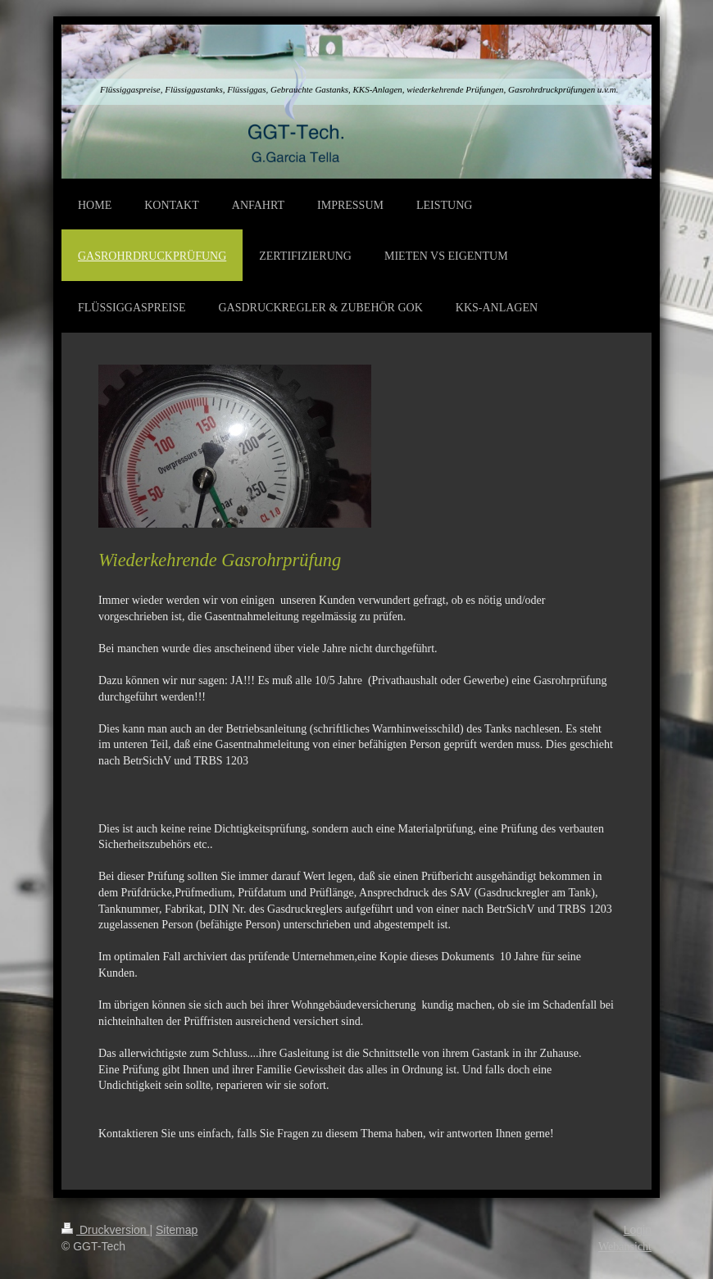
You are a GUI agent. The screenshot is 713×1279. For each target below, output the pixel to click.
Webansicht (625, 1246)
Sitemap (177, 1229)
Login (638, 1229)
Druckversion (105, 1229)
